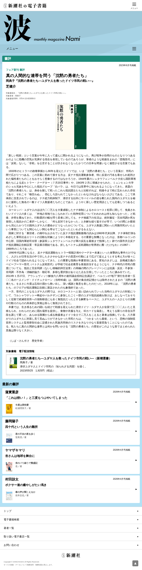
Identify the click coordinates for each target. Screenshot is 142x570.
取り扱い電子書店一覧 (17, 536)
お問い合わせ (11, 545)
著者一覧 (9, 528)
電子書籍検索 (11, 519)
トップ (7, 510)
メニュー (71, 48)
